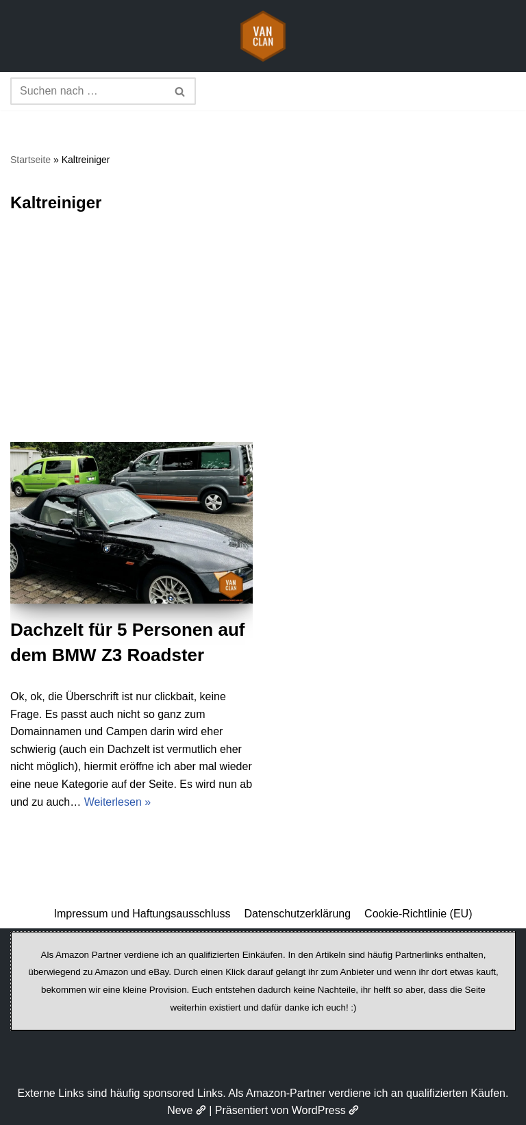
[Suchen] (87, 91)
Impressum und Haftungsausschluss (142, 913)
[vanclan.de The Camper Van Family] (263, 36)
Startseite (30, 159)
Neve (186, 1110)
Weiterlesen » (117, 802)
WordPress (325, 1110)
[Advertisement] (263, 339)
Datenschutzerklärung (297, 913)
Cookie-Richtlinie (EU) (418, 913)
